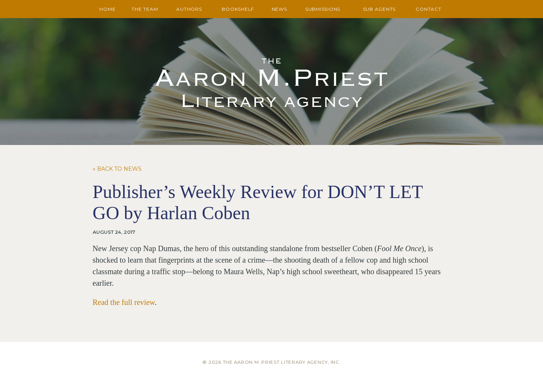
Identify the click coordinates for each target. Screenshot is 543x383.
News (279, 9)
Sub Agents (379, 9)
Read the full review (124, 302)
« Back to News (117, 168)
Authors (189, 9)
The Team (145, 9)
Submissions (322, 9)
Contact (428, 9)
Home (107, 9)
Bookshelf (238, 9)
